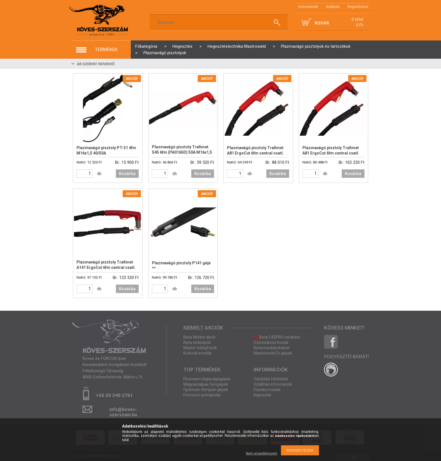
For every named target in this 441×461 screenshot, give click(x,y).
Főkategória (146, 46)
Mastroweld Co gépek (273, 353)
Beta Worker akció (199, 337)
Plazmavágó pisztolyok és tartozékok (315, 46)
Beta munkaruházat (271, 348)
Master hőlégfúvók (200, 348)
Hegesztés (182, 46)
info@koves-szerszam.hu (123, 411)
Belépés (332, 6)
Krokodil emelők (197, 353)
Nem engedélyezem (261, 453)
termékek (106, 49)
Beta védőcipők (197, 342)
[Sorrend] (109, 64)
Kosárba (127, 173)
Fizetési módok (267, 389)
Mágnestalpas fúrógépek (205, 384)
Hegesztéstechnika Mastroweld (237, 46)
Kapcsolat (262, 395)
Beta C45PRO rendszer (277, 337)
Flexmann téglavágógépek (206, 379)
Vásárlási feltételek (271, 379)
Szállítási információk (273, 384)
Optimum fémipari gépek (205, 389)
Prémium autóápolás (202, 395)
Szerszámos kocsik (271, 342)
